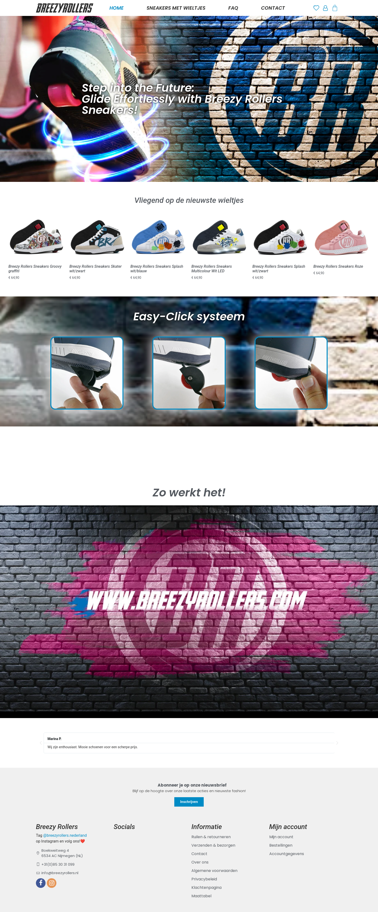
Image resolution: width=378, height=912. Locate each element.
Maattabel (201, 896)
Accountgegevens (286, 854)
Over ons (200, 862)
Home (116, 8)
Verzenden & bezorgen (213, 845)
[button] (40, 743)
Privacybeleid (204, 879)
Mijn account (281, 837)
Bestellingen (280, 845)
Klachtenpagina (206, 887)
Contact (273, 8)
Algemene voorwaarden (214, 870)
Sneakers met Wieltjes (176, 8)
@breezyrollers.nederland (65, 835)
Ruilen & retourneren (211, 837)
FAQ (233, 8)
